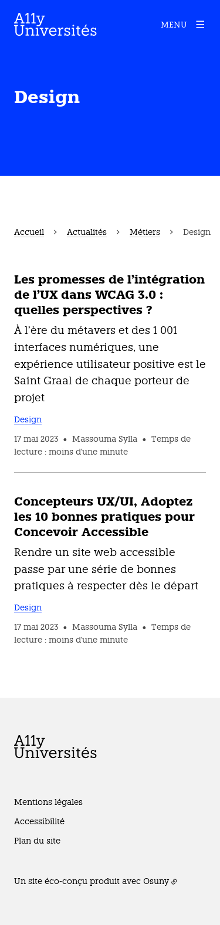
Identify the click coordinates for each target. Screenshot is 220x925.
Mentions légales (48, 802)
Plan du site (37, 840)
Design (28, 419)
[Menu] (183, 24)
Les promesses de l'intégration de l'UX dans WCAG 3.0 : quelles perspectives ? (109, 295)
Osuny (156, 881)
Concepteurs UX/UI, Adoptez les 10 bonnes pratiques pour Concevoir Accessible (104, 517)
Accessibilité (39, 821)
